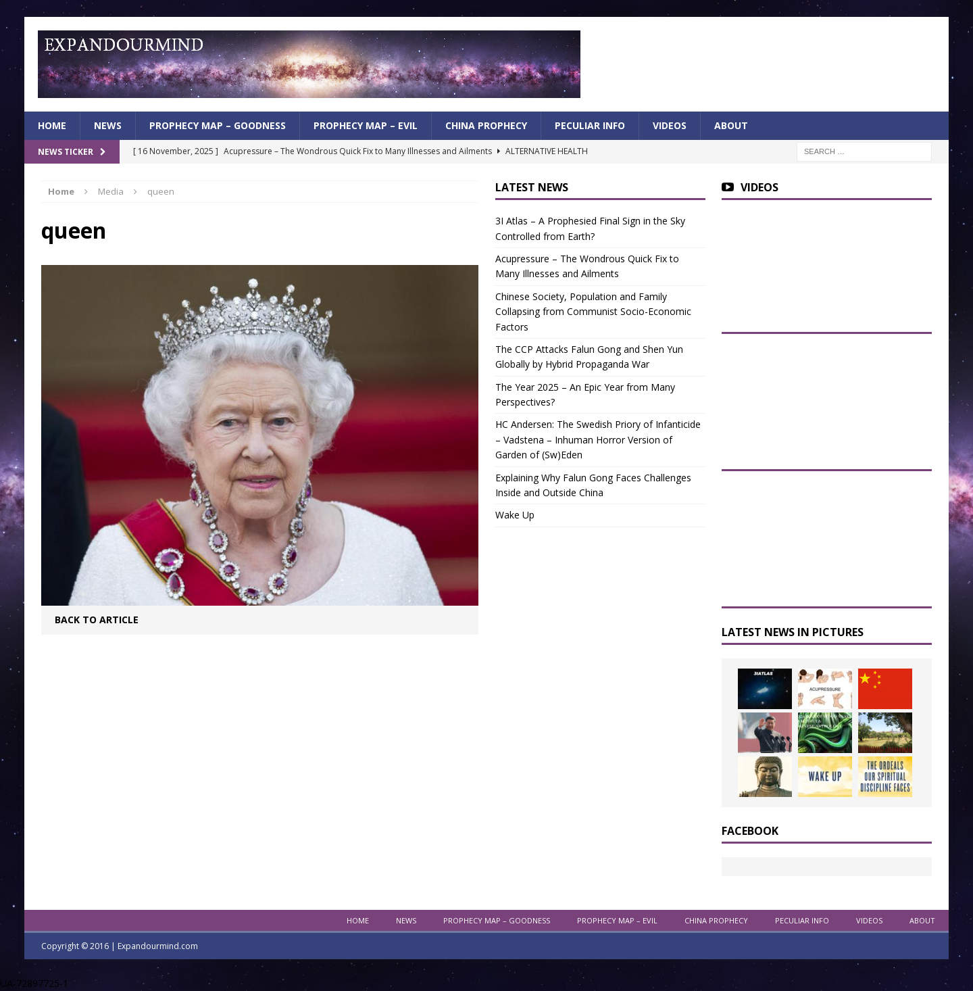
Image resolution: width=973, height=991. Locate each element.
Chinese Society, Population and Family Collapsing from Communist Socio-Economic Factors (593, 311)
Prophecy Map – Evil (366, 125)
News (108, 125)
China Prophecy (486, 125)
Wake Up (514, 514)
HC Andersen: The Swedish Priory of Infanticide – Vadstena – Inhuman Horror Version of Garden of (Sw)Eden (598, 439)
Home (52, 125)
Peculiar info (590, 125)
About (731, 125)
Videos (670, 125)
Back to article (97, 619)
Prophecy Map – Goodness (217, 125)
